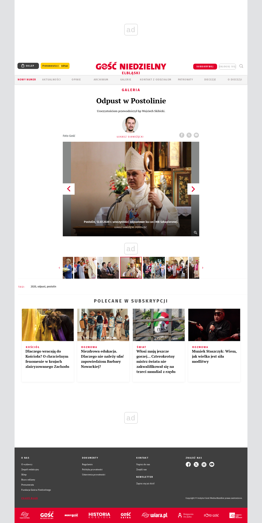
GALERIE (125, 79)
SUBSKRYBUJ (205, 66)
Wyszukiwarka (241, 66)
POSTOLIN (51, 286)
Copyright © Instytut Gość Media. (201, 498)
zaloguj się (227, 66)
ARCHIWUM (101, 79)
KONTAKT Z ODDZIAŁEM (155, 79)
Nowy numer (27, 79)
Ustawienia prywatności (93, 474)
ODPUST (41, 286)
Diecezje (210, 79)
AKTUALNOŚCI (51, 79)
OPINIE (76, 79)
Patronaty (185, 79)
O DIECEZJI (235, 79)
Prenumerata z (55, 66)
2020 (33, 286)
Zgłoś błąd (29, 498)
